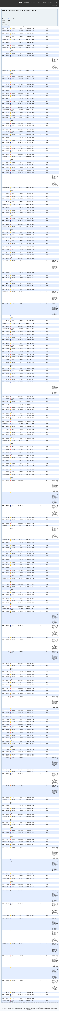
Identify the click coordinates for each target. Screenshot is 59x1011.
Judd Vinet (27, 1005)
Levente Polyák (39, 1005)
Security (50, 2)
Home (20, 2)
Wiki (39, 2)
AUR (55, 2)
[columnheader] (6, 27)
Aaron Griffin (32, 1005)
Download (54, 5)
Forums (33, 2)
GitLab (44, 2)
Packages (26, 2)
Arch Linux (8, 2)
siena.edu (10, 15)
